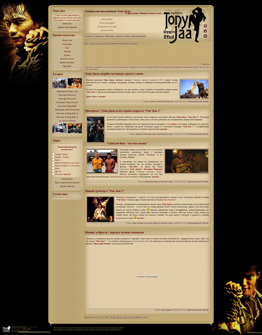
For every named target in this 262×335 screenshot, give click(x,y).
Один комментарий (194, 310)
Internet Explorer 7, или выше (67, 165)
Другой (58, 171)
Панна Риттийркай (67, 27)
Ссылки (131, 317)
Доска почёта (106, 30)
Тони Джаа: (206, 64)
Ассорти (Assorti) (67, 120)
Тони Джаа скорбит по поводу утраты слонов (114, 73)
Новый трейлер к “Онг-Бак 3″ (105, 191)
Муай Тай (67, 40)
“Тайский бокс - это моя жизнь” (127, 143)
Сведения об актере (107, 26)
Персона (100, 36)
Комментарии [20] (195, 101)
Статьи (126, 36)
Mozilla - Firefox (62, 157)
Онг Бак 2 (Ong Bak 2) (67, 113)
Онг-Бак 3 (91, 92)
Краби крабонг (67, 62)
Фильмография (107, 23)
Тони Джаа (123, 11)
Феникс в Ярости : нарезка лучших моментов (114, 232)
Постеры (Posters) (67, 95)
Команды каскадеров (130, 43)
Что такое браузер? (63, 174)
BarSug (205, 101)
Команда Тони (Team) (67, 102)
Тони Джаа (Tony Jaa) (67, 91)
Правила (113, 317)
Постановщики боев (113, 43)
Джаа (88, 96)
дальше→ (102, 96)
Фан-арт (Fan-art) (67, 98)
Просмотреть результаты (67, 182)
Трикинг (67, 66)
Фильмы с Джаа (113, 36)
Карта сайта (122, 317)
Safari (57, 168)
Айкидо (67, 51)
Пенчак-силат (67, 58)
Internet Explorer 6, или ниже (67, 163)
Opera (57, 160)
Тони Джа (67, 23)
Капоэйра (67, 44)
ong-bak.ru (18, 329)
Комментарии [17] (195, 182)
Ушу (67, 47)
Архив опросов (67, 186)
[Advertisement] (144, 24)
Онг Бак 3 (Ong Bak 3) (67, 117)
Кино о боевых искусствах (94, 43)
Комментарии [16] (195, 134)
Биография (107, 19)
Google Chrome (61, 154)
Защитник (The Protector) (67, 109)
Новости (90, 36)
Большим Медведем (153, 169)
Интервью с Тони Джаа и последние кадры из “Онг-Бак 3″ (123, 110)
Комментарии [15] (195, 223)
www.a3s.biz (32, 327)
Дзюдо (67, 55)
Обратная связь (142, 317)
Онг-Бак (187, 126)
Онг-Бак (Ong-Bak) (67, 106)
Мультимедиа (139, 36)
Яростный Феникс (102, 243)
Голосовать (67, 179)
